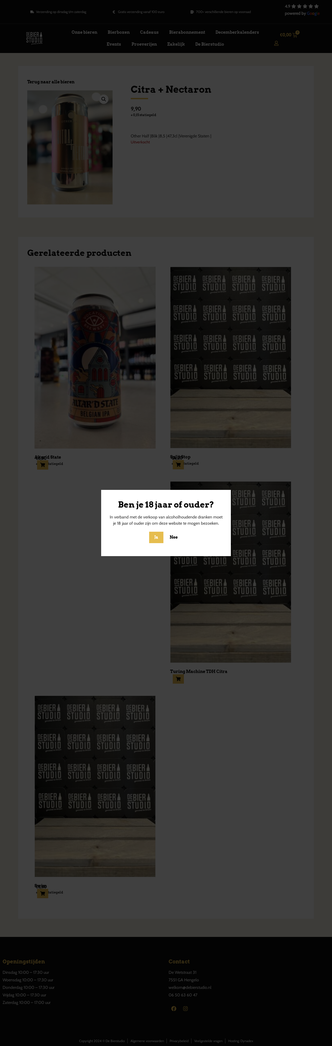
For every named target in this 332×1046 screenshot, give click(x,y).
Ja (156, 537)
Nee (174, 537)
